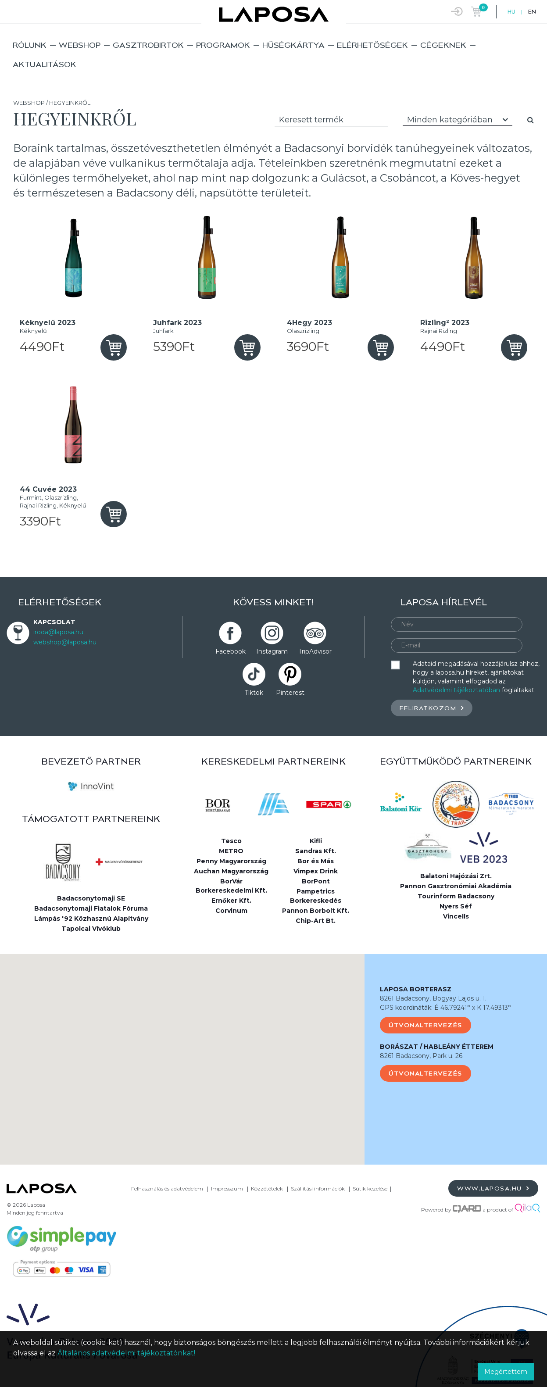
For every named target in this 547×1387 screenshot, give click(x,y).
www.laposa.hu (493, 1188)
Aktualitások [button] (44, 64)
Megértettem (505, 1372)
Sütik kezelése (370, 1188)
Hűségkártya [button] (293, 45)
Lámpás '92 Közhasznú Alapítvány (91, 918)
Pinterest (290, 693)
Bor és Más (315, 861)
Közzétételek (267, 1188)
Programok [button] (223, 45)
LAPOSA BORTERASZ (415, 989)
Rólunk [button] (29, 45)
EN (532, 11)
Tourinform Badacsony (456, 896)
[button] (182, 1051)
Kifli (316, 841)
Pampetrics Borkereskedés (315, 895)
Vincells (456, 916)
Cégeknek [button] (443, 45)
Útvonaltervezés (425, 1025)
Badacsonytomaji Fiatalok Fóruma (91, 908)
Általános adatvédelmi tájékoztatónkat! (126, 1353)
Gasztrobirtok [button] (148, 45)
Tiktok (254, 693)
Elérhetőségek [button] (372, 45)
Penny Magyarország (231, 861)
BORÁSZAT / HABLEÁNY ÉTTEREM (436, 1047)
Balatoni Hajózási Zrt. (456, 876)
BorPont (316, 881)
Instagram (272, 651)
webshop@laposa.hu (65, 642)
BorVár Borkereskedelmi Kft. (231, 885)
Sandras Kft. (315, 851)
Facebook (230, 651)
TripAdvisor (315, 651)
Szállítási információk (318, 1188)
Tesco (231, 841)
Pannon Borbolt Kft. (315, 911)
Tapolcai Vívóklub (91, 929)
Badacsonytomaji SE (91, 898)
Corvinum (231, 911)
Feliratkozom (432, 707)
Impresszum (227, 1188)
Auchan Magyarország (231, 871)
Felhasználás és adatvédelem (167, 1188)
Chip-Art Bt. (316, 921)
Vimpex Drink (315, 871)
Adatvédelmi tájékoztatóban (456, 690)
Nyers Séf (456, 906)
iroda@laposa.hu (58, 632)
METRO (231, 851)
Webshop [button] (79, 45)
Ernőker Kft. (231, 900)
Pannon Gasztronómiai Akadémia (455, 886)
